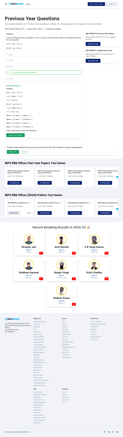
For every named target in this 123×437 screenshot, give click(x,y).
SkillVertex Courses (39, 385)
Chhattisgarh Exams (39, 383)
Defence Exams (38, 375)
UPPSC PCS (65, 352)
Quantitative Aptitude (53, 29)
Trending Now (37, 392)
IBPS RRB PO (65, 332)
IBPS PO (64, 324)
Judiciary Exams (38, 344)
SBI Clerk (64, 326)
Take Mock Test (93, 44)
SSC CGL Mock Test (96, 321)
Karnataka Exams (38, 339)
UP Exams (36, 357)
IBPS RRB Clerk (66, 334)
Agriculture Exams (38, 349)
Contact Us (65, 397)
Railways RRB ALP (96, 337)
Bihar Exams (37, 370)
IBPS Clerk (65, 329)
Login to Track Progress (96, 4)
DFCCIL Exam (66, 355)
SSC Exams (36, 324)
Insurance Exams (38, 400)
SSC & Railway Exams (39, 402)
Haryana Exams (37, 367)
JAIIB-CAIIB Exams (38, 337)
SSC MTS (93, 334)
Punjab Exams (37, 365)
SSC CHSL (65, 339)
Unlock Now (15, 183)
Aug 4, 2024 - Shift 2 (35, 29)
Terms (64, 402)
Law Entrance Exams (39, 347)
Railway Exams (37, 334)
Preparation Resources (40, 394)
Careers (64, 394)
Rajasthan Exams (38, 360)
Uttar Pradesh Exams (39, 417)
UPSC (35, 329)
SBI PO (64, 321)
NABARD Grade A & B (68, 347)
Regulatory (36, 326)
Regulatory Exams (38, 405)
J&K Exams (36, 355)
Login (24, 152)
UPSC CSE (65, 349)
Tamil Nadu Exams (38, 342)
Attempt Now (14, 213)
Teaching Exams (38, 378)
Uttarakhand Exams (39, 362)
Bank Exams (37, 397)
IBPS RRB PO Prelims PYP (14, 29)
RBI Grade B (65, 344)
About (64, 392)
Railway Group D (67, 357)
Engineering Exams (39, 352)
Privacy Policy (66, 400)
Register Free (112, 4)
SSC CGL (64, 337)
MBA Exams (36, 332)
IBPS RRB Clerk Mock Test (98, 324)
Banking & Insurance (39, 321)
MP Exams (36, 372)
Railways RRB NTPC (68, 342)
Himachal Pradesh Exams (40, 380)
